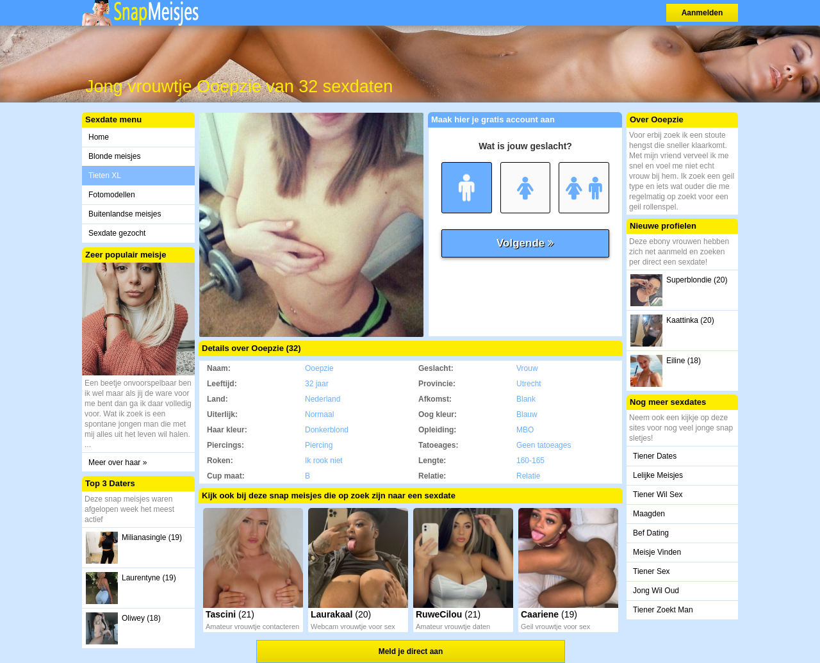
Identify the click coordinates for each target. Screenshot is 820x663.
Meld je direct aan (411, 651)
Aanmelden (702, 12)
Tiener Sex (651, 571)
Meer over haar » (117, 462)
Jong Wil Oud (656, 590)
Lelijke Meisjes (658, 475)
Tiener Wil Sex (658, 494)
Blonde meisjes (114, 156)
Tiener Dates (654, 456)
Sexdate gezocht (116, 233)
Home (98, 137)
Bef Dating (651, 532)
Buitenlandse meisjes (124, 213)
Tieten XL (104, 175)
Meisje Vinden (657, 552)
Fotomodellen (111, 194)
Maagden (649, 513)
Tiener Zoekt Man (663, 609)
